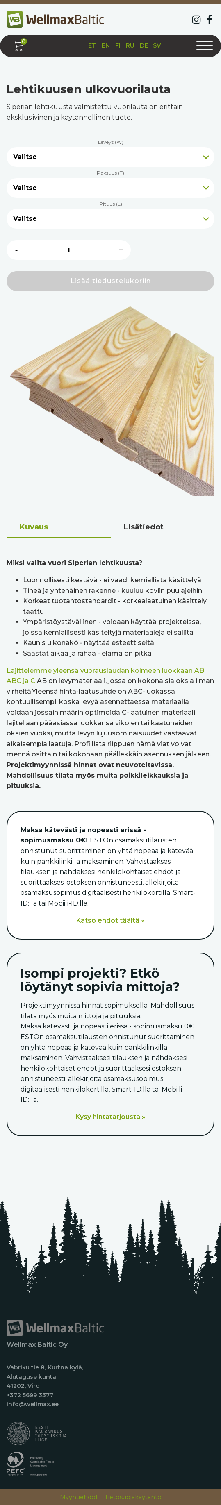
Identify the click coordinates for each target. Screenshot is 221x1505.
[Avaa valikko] (204, 46)
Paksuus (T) (110, 173)
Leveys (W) (110, 142)
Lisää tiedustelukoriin (111, 281)
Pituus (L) (110, 204)
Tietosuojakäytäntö (133, 1497)
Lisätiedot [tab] (144, 526)
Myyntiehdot (79, 1497)
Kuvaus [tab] (34, 526)
